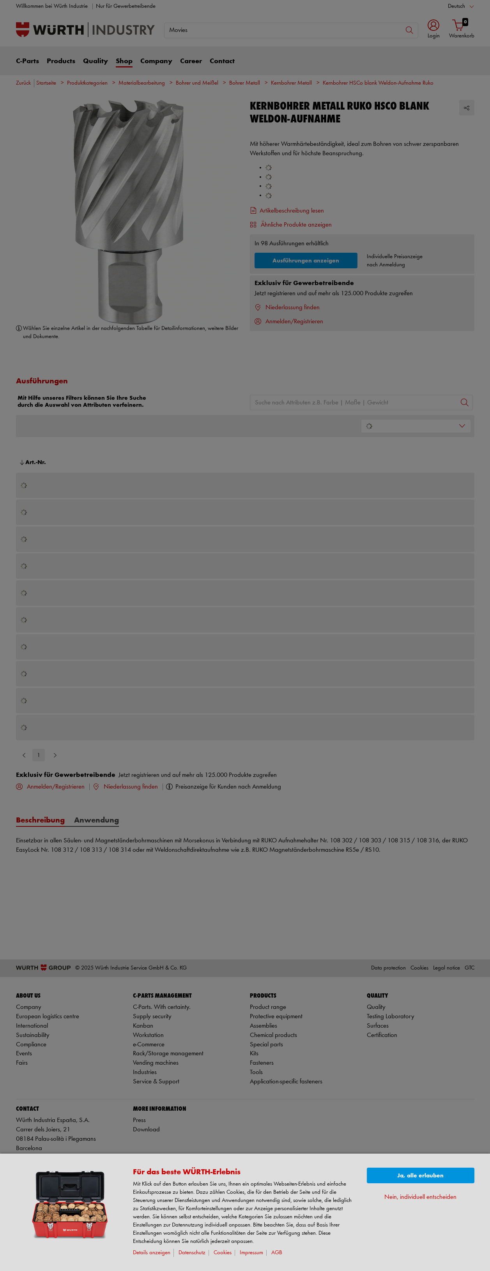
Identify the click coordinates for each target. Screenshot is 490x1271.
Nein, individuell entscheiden (420, 1197)
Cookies (223, 1253)
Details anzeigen (151, 1253)
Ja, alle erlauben (420, 1176)
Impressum (251, 1253)
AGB (276, 1253)
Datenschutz (192, 1253)
